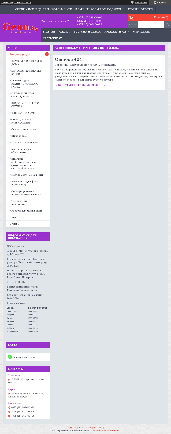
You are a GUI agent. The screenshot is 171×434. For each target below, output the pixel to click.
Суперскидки (52, 38)
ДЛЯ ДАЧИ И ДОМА (23, 112)
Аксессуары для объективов (21, 151)
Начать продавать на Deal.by (16, 2)
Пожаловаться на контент (105, 430)
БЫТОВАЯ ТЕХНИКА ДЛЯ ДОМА (27, 62)
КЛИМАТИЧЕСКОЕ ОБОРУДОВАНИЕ (23, 95)
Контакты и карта (116, 31)
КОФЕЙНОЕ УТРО (140, 9)
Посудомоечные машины (27, 174)
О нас (13, 217)
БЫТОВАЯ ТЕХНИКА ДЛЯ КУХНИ (27, 72)
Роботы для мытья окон (26, 210)
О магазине (141, 31)
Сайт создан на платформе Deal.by (85, 427)
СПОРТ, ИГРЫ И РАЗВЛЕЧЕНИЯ (21, 121)
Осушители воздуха (23, 129)
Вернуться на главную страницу (81, 85)
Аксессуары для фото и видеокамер (25, 183)
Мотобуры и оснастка (24, 142)
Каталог (64, 31)
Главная (49, 31)
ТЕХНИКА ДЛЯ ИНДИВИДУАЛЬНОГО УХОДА (24, 83)
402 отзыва (141, 2)
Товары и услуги (20, 54)
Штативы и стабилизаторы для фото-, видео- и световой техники (23, 163)
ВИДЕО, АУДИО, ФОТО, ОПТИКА (25, 105)
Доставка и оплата (87, 31)
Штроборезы (19, 135)
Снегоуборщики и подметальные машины (26, 193)
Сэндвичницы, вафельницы (20, 202)
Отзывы (14, 223)
